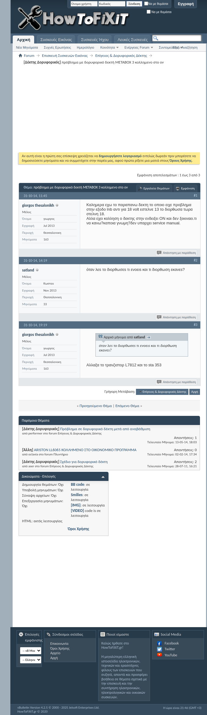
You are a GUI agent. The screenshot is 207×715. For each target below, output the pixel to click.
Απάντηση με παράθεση (177, 253)
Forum (29, 55)
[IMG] (75, 505)
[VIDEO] (77, 510)
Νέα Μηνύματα (27, 47)
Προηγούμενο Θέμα (96, 405)
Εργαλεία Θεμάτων (157, 188)
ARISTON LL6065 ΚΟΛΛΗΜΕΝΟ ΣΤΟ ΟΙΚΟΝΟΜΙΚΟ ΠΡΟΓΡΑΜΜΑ (85, 449)
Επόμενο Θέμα (127, 405)
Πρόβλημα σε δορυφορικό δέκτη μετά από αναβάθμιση (105, 429)
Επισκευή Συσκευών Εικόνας (65, 55)
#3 (195, 325)
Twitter (170, 649)
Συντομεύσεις (169, 47)
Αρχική (23, 39)
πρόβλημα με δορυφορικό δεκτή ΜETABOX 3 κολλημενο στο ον (81, 187)
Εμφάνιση (188, 188)
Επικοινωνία (59, 643)
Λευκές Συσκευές (133, 39)
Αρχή (194, 392)
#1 (195, 195)
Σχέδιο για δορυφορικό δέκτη (84, 461)
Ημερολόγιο (85, 47)
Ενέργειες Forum (136, 47)
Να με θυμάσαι (156, 3)
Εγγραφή (186, 4)
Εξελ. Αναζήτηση (185, 47)
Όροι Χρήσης (78, 529)
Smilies (76, 494)
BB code (77, 484)
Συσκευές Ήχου (95, 39)
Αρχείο (55, 653)
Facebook (172, 643)
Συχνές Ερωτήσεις (57, 47)
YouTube (171, 655)
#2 (195, 260)
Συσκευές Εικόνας (56, 39)
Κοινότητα (107, 47)
